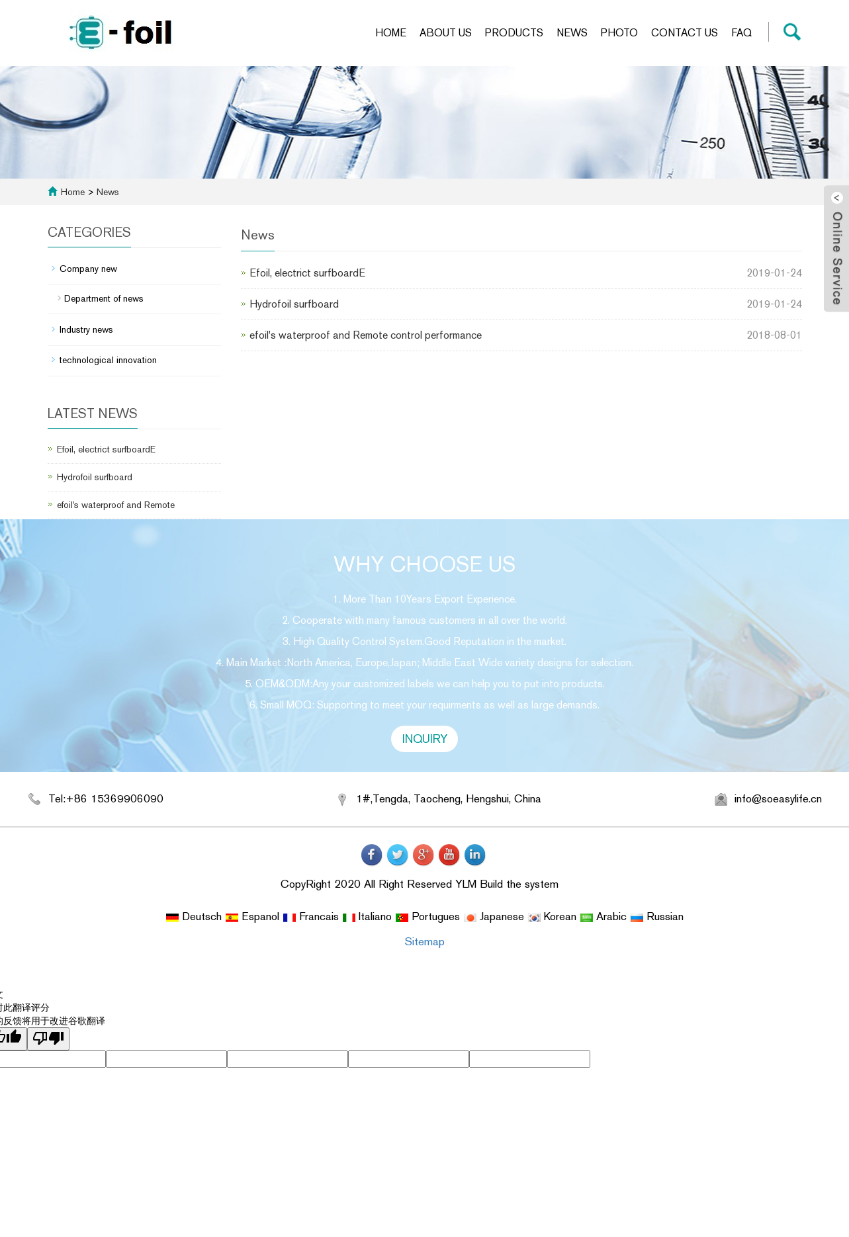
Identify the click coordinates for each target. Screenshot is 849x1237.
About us (446, 32)
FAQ (741, 32)
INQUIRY (424, 739)
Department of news (104, 298)
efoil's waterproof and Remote (116, 504)
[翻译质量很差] (48, 1038)
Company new (88, 268)
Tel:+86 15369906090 (105, 798)
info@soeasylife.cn (778, 798)
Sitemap (424, 941)
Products (514, 32)
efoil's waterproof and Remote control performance (365, 335)
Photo (619, 32)
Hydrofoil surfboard (294, 304)
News (572, 32)
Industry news (86, 329)
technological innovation (108, 360)
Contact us (684, 32)
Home (390, 32)
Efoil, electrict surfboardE (307, 273)
